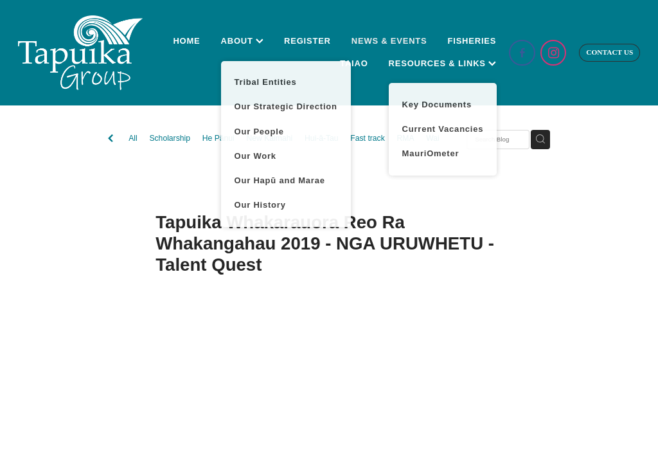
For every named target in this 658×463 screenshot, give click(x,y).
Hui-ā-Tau (322, 138)
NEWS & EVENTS (389, 41)
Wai (433, 138)
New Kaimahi (269, 138)
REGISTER (307, 41)
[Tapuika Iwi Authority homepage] (80, 53)
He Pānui (218, 138)
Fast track (367, 138)
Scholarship (169, 138)
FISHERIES (472, 41)
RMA (405, 138)
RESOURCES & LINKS (443, 63)
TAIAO (354, 63)
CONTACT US (609, 52)
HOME (186, 41)
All (133, 138)
